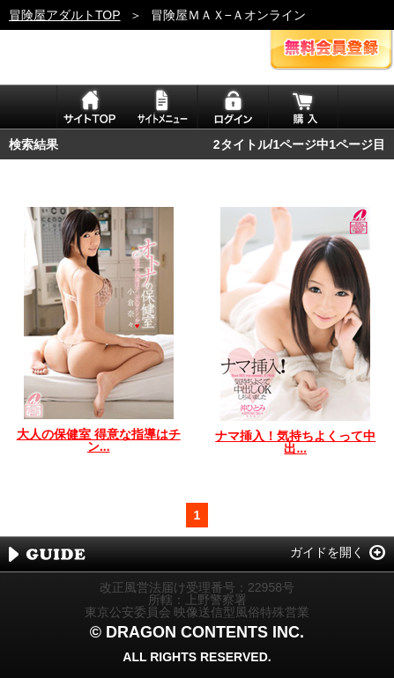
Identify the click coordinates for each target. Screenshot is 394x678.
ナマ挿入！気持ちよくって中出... (295, 442)
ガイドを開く (327, 552)
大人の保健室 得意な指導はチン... (99, 440)
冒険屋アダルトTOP (65, 15)
